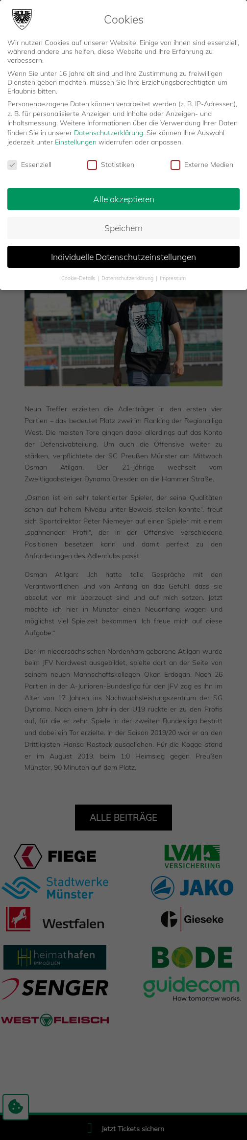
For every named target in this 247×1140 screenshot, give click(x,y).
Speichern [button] (123, 227)
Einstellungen (76, 142)
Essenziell (29, 164)
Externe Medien (202, 164)
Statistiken (110, 164)
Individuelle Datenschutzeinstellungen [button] (123, 256)
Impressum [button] (173, 278)
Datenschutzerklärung (108, 132)
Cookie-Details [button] (79, 278)
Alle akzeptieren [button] (123, 198)
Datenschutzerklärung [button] (128, 278)
